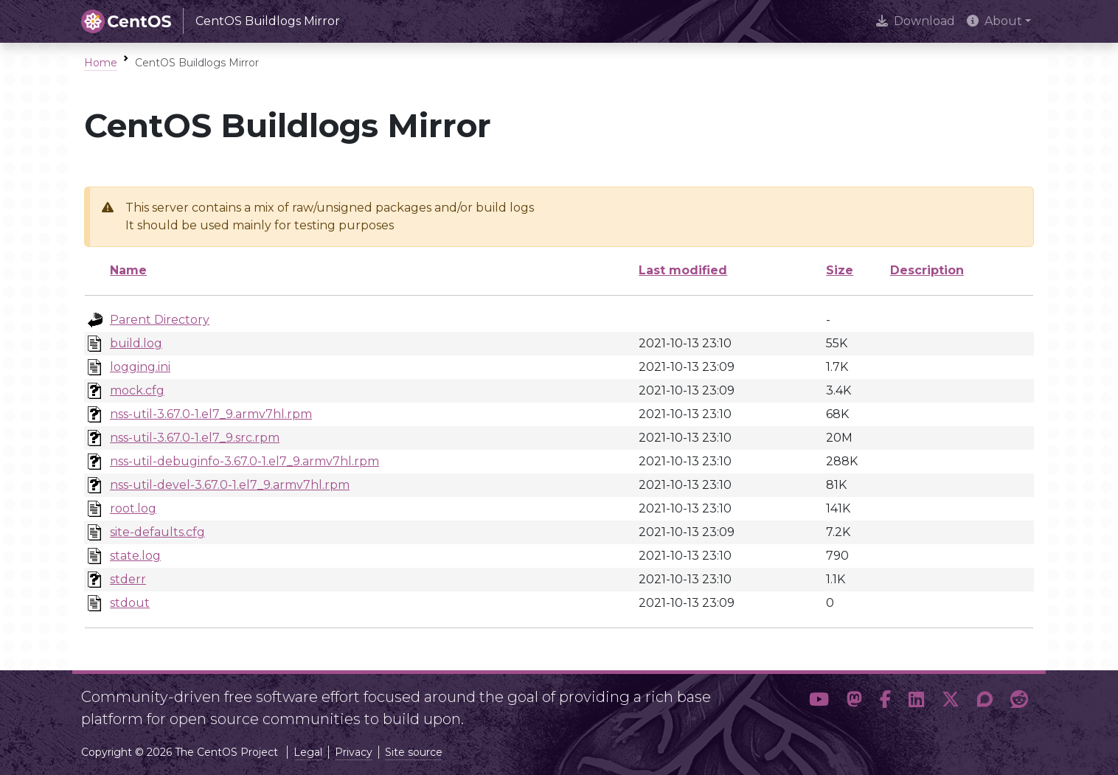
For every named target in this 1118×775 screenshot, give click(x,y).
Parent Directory (159, 320)
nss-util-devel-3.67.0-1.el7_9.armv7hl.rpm (230, 485)
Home (100, 62)
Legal (308, 752)
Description (927, 270)
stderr (128, 579)
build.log (136, 343)
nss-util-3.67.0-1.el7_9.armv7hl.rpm (211, 414)
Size (839, 270)
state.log (135, 556)
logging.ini (140, 367)
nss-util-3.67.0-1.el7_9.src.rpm (195, 438)
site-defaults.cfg (157, 532)
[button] (819, 702)
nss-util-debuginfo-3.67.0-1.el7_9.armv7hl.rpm (244, 461)
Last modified (683, 270)
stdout (130, 603)
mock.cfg (137, 390)
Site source (413, 752)
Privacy (353, 752)
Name (128, 270)
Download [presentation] (915, 21)
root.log (133, 508)
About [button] (994, 21)
